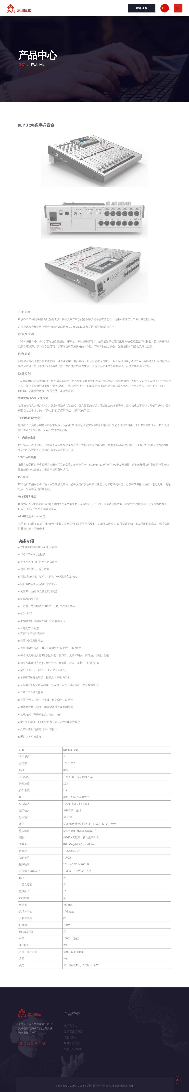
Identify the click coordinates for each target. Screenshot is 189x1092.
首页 (24, 64)
